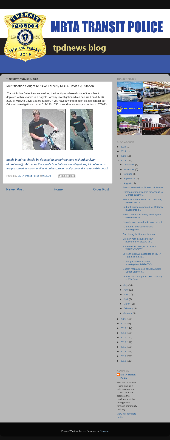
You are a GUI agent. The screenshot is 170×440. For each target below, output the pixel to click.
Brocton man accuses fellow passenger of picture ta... (138, 240)
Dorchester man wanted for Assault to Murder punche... (143, 193)
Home (58, 189)
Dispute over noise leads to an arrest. (143, 222)
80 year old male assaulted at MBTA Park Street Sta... (142, 255)
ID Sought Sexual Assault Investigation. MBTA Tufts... (138, 263)
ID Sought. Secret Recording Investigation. (138, 228)
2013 (124, 356)
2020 (124, 323)
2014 (124, 351)
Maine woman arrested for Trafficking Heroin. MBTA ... (142, 201)
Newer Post (15, 189)
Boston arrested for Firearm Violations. (143, 187)
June (126, 289)
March (127, 303)
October (128, 174)
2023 (124, 156)
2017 (124, 337)
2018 (124, 333)
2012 (124, 361)
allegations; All (82, 164)
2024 (124, 151)
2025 (124, 146)
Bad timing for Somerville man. (139, 234)
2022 (124, 160)
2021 (124, 319)
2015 (124, 347)
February (128, 308)
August (127, 183)
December (129, 164)
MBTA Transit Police (128, 376)
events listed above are (57, 164)
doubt (104, 168)
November (129, 169)
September (129, 178)
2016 (124, 342)
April (126, 299)
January (128, 313)
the (40, 164)
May (126, 294)
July (125, 285)
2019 (124, 328)
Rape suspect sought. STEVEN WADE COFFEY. (139, 248)
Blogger (104, 431)
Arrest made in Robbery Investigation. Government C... (143, 216)
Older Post (101, 189)
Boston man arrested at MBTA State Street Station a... (142, 270)
